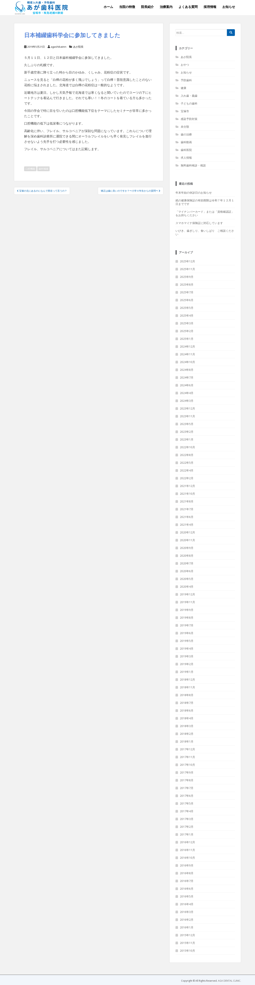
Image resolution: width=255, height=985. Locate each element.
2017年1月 (186, 834)
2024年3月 (186, 401)
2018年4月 (186, 718)
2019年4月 (186, 648)
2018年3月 (186, 726)
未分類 (185, 126)
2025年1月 (186, 339)
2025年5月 (186, 308)
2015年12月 (187, 935)
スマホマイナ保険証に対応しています (199, 223)
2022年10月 (187, 447)
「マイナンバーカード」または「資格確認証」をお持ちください (205, 213)
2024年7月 (186, 377)
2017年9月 (186, 772)
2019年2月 (186, 664)
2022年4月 (186, 470)
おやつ (185, 65)
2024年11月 (187, 354)
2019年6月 (186, 633)
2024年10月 (187, 362)
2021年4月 (186, 524)
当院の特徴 (127, 7)
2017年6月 (186, 796)
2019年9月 (186, 610)
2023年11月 (187, 416)
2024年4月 (186, 393)
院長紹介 (147, 7)
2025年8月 (186, 284)
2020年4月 (186, 586)
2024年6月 (186, 385)
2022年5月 (186, 462)
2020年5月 (186, 579)
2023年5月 (186, 424)
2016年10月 (187, 857)
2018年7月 (186, 703)
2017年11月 (187, 757)
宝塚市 (185, 111)
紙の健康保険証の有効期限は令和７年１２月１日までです (205, 202)
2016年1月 (186, 927)
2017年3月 (186, 819)
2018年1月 (186, 741)
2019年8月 (186, 617)
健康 (183, 88)
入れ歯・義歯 (189, 96)
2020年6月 (186, 571)
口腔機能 (30, 168)
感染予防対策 (189, 119)
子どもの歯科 (189, 103)
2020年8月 (186, 555)
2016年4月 (186, 904)
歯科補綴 (43, 168)
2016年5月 (186, 896)
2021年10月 (187, 493)
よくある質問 (188, 7)
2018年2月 (186, 734)
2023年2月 (186, 432)
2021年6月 (186, 517)
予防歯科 (186, 80)
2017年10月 (187, 765)
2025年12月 (187, 261)
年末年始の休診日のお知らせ (194, 192)
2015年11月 (187, 943)
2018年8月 (186, 695)
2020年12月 (187, 532)
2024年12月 (187, 346)
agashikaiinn (58, 46)
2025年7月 (186, 292)
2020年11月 (187, 540)
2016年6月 (186, 888)
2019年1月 (186, 672)
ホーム (108, 7)
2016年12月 (187, 842)
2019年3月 (186, 656)
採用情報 (210, 7)
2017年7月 (186, 788)
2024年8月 (186, 370)
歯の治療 (186, 134)
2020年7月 (186, 563)
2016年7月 (186, 881)
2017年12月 (187, 749)
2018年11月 (187, 687)
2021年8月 (186, 501)
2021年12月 (187, 486)
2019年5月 (186, 641)
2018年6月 (186, 710)
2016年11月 (187, 850)
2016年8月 (186, 873)
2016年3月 (186, 912)
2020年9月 (186, 548)
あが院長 (78, 46)
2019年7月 (186, 625)
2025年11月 (187, 269)
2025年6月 (186, 300)
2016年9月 (186, 865)
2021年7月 (186, 509)
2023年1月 (186, 439)
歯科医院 (186, 150)
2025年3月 (186, 323)
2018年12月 (187, 679)
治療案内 (166, 7)
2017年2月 (186, 827)
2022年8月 (186, 455)
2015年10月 (187, 950)
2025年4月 (186, 315)
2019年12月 (187, 594)
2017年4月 (186, 811)
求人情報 (186, 157)
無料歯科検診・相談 (193, 165)
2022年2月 (186, 478)
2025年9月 (186, 277)
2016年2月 (186, 919)
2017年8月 (186, 780)
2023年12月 (187, 408)
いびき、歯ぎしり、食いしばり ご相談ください (205, 232)
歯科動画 (186, 142)
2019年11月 (187, 602)
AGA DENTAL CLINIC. (229, 980)
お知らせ (228, 7)
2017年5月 (186, 803)
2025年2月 (186, 331)
